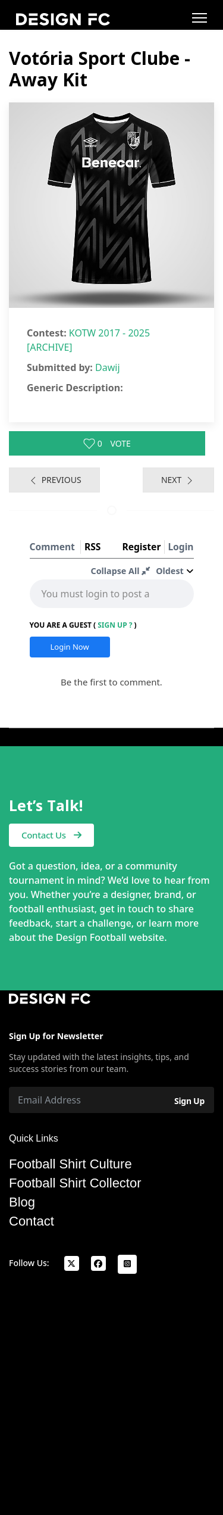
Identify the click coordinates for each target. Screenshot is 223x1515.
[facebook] (98, 1263)
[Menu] (199, 18)
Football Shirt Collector (75, 1183)
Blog (22, 1202)
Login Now (70, 646)
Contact (31, 1221)
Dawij (107, 367)
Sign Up (189, 1100)
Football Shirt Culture (70, 1164)
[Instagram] (127, 1264)
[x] (71, 1263)
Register (141, 546)
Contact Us (51, 835)
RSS (92, 546)
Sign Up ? (115, 625)
